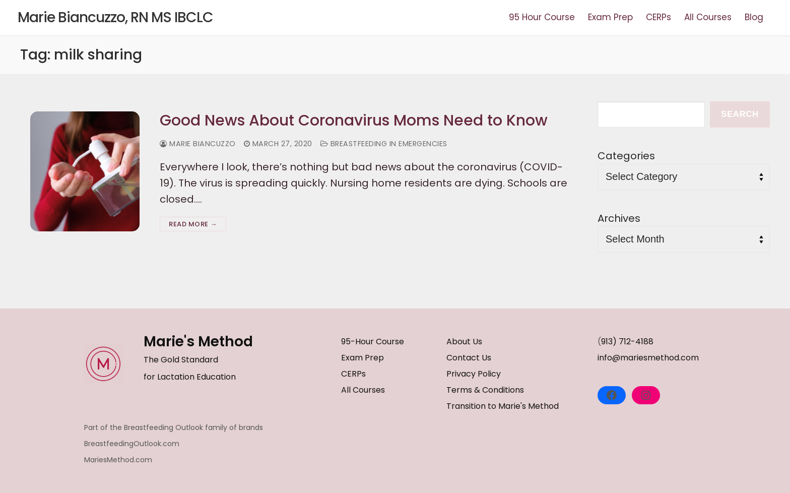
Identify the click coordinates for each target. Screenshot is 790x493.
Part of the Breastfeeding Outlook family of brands (173, 427)
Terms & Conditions (485, 390)
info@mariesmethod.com (648, 357)
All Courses (363, 390)
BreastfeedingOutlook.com (131, 444)
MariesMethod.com (118, 460)
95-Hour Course (372, 341)
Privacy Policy (473, 374)
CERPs (353, 374)
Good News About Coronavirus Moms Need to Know (354, 120)
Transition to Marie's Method (502, 406)
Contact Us (468, 357)
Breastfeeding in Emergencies (383, 144)
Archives (619, 218)
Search (740, 114)
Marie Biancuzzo (198, 144)
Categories (626, 156)
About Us (464, 341)
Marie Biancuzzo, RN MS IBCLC (115, 17)
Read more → (193, 224)
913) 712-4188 (627, 341)
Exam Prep (362, 357)
